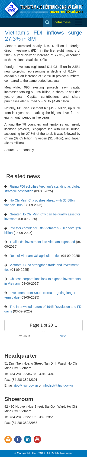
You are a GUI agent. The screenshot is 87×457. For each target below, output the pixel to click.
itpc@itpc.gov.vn (26, 385)
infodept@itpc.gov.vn (58, 385)
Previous (24, 336)
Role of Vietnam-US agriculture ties (35, 256)
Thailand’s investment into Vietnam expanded (42, 242)
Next (63, 336)
